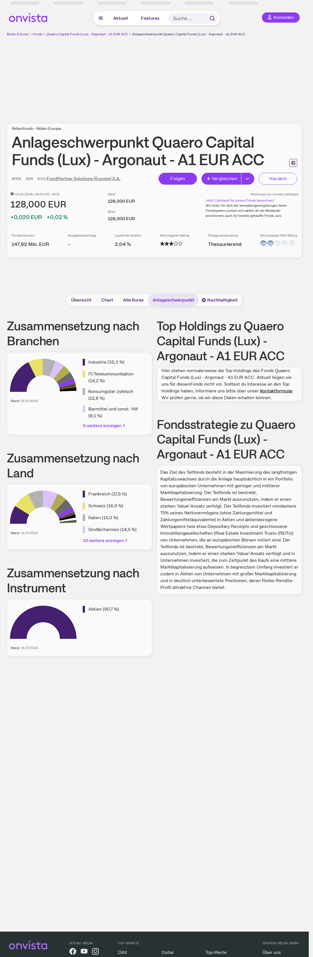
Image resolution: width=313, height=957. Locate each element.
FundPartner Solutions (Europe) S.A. (84, 179)
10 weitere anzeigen (105, 540)
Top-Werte (216, 952)
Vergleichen (221, 179)
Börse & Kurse (18, 34)
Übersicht (81, 300)
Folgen (177, 179)
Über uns (271, 952)
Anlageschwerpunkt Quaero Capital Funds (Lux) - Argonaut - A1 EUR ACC (188, 34)
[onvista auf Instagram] (95, 952)
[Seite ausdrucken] (293, 163)
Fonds (37, 34)
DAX (122, 952)
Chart (107, 300)
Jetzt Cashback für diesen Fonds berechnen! (239, 200)
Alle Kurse (133, 300)
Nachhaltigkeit (220, 300)
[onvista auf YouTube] (84, 952)
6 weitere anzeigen (104, 426)
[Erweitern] (247, 179)
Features (150, 18)
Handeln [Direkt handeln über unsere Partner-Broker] (278, 179)
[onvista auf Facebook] (72, 952)
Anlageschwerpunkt (173, 300)
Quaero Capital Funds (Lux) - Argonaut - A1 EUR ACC (87, 34)
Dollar (168, 952)
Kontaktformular (276, 391)
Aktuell (120, 18)
